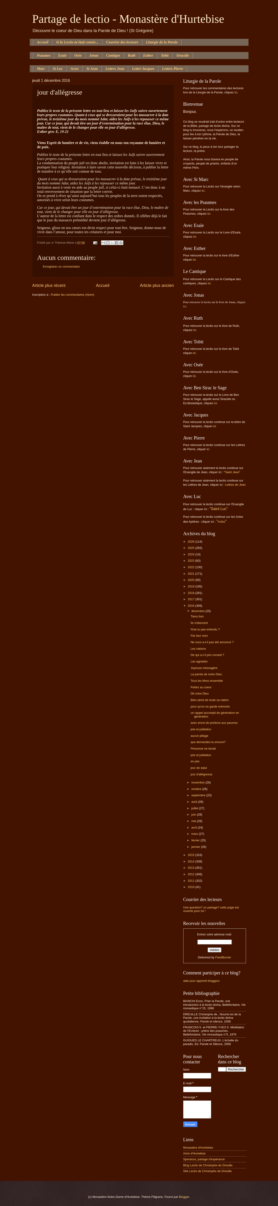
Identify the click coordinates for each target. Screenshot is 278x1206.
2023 (191, 560)
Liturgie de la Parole (162, 42)
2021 (191, 573)
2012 (191, 874)
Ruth (131, 55)
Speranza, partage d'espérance (204, 1159)
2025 (191, 548)
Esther (148, 55)
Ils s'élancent (199, 623)
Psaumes (44, 55)
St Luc (58, 69)
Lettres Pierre (172, 69)
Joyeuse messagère (204, 668)
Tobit (165, 55)
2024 (191, 554)
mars (195, 834)
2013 (191, 867)
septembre (198, 795)
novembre (198, 782)
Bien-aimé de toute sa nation (210, 700)
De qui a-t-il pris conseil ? (207, 655)
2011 (191, 880)
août (194, 801)
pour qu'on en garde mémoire (210, 706)
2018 (191, 593)
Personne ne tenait (203, 748)
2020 (191, 580)
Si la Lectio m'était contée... (77, 42)
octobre (196, 789)
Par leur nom (199, 635)
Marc (41, 69)
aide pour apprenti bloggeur (201, 981)
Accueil (43, 42)
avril (194, 827)
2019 (191, 586)
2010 (191, 887)
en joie (195, 761)
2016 (191, 605)
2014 (191, 861)
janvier (196, 847)
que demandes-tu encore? (208, 742)
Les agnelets (199, 661)
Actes (74, 69)
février (195, 840)
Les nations (198, 648)
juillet (195, 808)
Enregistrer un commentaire (61, 266)
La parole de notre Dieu (206, 674)
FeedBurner (223, 957)
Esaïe (62, 55)
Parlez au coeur (201, 687)
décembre (198, 611)
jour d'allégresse (201, 774)
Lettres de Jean (235, 484)
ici (236, 92)
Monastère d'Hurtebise (198, 1147)
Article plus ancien (157, 285)
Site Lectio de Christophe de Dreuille (207, 1171)
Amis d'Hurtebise (194, 1153)
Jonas (93, 55)
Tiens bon (197, 616)
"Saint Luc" (218, 509)
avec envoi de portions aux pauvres (214, 722)
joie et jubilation (201, 729)
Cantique (113, 55)
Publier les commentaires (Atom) (72, 294)
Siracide (182, 55)
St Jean (92, 69)
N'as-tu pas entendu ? (205, 629)
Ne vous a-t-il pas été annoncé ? (212, 642)
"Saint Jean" (232, 472)
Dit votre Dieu (200, 693)
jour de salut (199, 768)
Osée (78, 55)
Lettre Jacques (143, 69)
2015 (191, 855)
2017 (191, 599)
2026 (191, 541)
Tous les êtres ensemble (207, 680)
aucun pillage (199, 735)
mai (194, 821)
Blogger (184, 1197)
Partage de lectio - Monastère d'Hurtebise (128, 18)
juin (194, 814)
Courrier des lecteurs (122, 42)
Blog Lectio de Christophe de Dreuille (208, 1165)
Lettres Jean (114, 69)
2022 (191, 567)
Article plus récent (48, 285)
